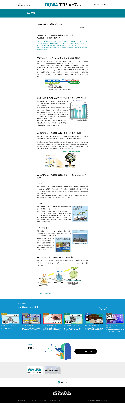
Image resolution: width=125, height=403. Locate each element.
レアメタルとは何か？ (7, 328)
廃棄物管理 (31, 325)
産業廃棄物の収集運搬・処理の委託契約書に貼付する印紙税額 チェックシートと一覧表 (53, 330)
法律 (55, 325)
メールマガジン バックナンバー (56, 400)
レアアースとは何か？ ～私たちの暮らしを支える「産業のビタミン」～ (73, 330)
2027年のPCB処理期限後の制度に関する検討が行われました (31, 329)
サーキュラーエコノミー (12, 325)
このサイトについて (44, 400)
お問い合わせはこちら (85, 351)
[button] (100, 308)
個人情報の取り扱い (21, 400)
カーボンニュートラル (117, 325)
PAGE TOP (64, 382)
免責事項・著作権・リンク (32, 400)
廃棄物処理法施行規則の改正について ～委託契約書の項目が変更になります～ (94, 330)
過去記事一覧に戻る (45, 293)
